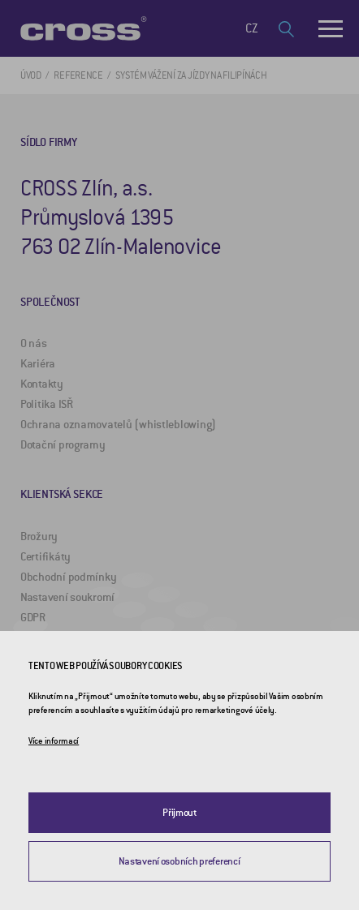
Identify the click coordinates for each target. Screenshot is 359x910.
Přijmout (179, 812)
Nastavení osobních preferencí (179, 861)
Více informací (53, 741)
